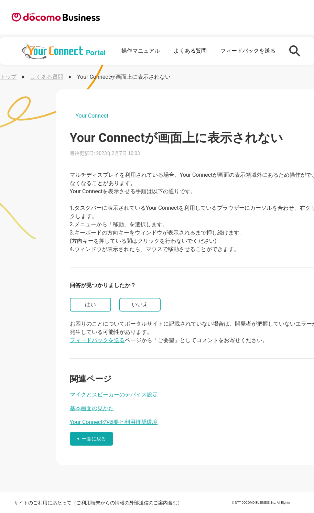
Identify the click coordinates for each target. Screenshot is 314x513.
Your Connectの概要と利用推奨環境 (114, 422)
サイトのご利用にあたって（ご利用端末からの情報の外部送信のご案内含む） (98, 502)
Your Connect (92, 115)
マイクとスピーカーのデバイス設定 (114, 394)
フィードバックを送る (247, 50)
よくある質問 (190, 50)
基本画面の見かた (92, 408)
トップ (8, 77)
